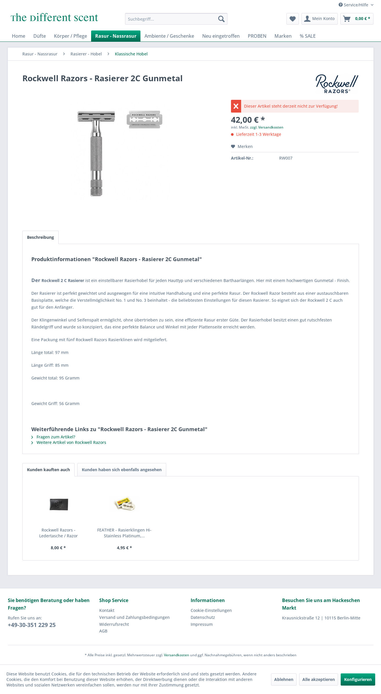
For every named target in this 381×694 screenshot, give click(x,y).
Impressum (202, 624)
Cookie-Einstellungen (211, 610)
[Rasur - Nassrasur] (115, 35)
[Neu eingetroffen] (221, 35)
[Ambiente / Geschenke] (169, 35)
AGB (103, 631)
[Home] (18, 35)
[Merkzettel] (292, 19)
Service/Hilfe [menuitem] (354, 5)
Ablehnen (283, 679)
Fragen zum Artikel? (53, 437)
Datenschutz (203, 617)
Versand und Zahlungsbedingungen (134, 617)
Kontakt (106, 610)
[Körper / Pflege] (70, 35)
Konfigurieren (358, 679)
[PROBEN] (257, 35)
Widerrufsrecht (114, 624)
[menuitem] (176, 19)
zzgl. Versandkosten (267, 127)
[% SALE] (308, 35)
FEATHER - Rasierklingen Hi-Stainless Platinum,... (124, 532)
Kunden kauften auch (48, 469)
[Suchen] (221, 19)
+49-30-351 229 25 (32, 625)
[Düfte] (39, 35)
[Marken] (283, 35)
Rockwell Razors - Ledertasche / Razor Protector (58, 533)
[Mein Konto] (319, 19)
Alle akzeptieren (318, 679)
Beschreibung (40, 237)
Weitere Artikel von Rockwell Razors (68, 442)
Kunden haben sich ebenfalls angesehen (122, 469)
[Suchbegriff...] (176, 19)
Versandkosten (176, 655)
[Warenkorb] (356, 19)
